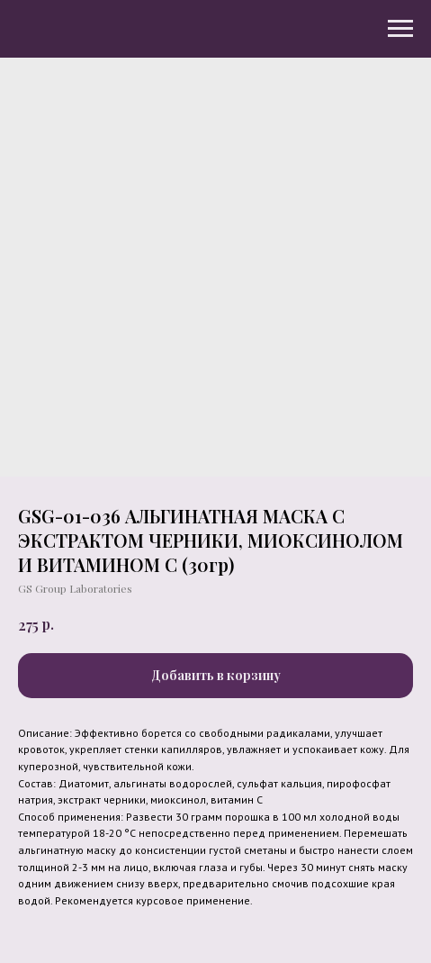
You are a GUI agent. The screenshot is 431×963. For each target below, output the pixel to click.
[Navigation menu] (400, 29)
